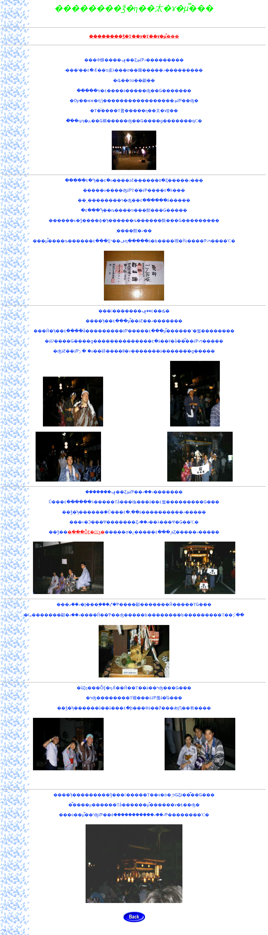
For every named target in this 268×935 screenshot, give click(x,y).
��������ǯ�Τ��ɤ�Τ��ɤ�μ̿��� (134, 36)
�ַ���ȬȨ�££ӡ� (86, 532)
